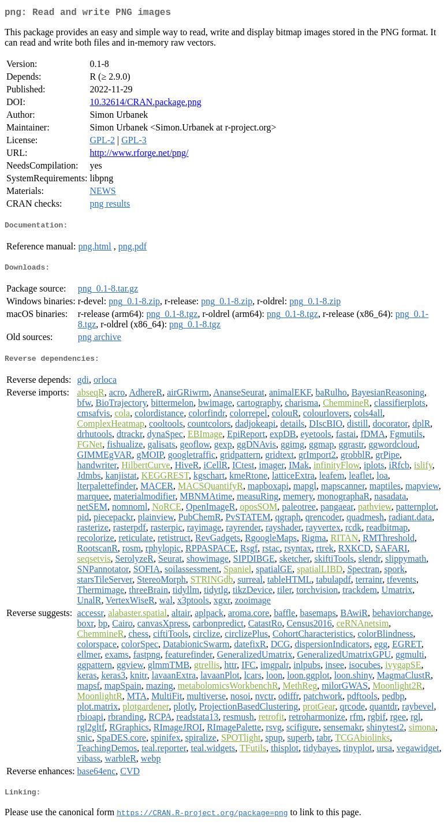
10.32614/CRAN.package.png (145, 104)
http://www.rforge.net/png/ (138, 155)
